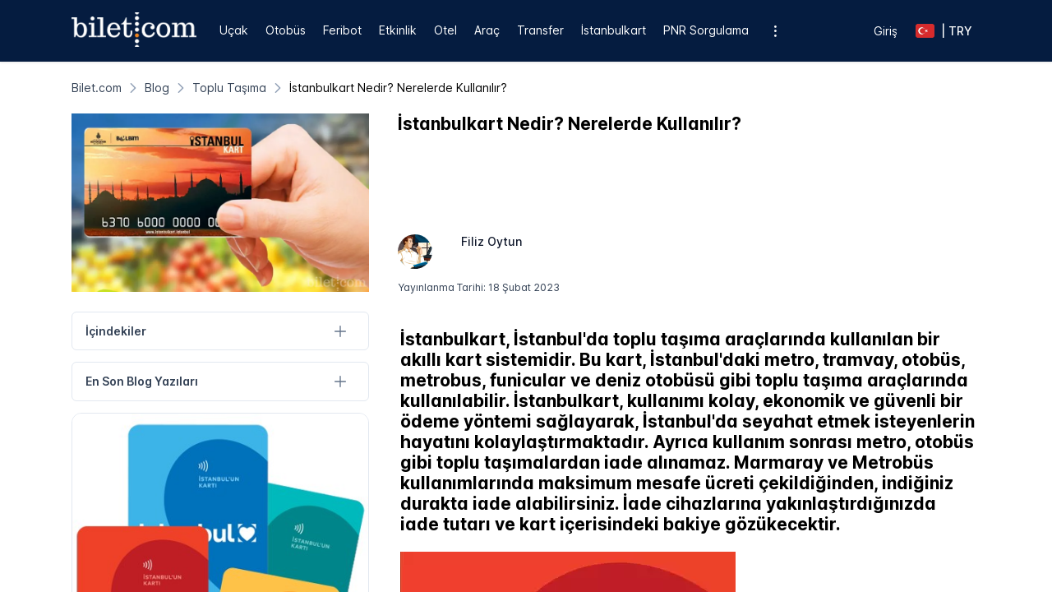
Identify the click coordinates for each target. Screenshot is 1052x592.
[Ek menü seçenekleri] (774, 30)
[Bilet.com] (97, 87)
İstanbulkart (613, 30)
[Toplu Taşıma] (229, 87)
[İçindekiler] (340, 331)
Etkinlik (398, 30)
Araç (487, 30)
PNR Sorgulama (706, 30)
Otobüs (285, 30)
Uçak (233, 30)
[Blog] (157, 87)
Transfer (540, 30)
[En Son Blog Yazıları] (340, 382)
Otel (445, 30)
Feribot (342, 30)
